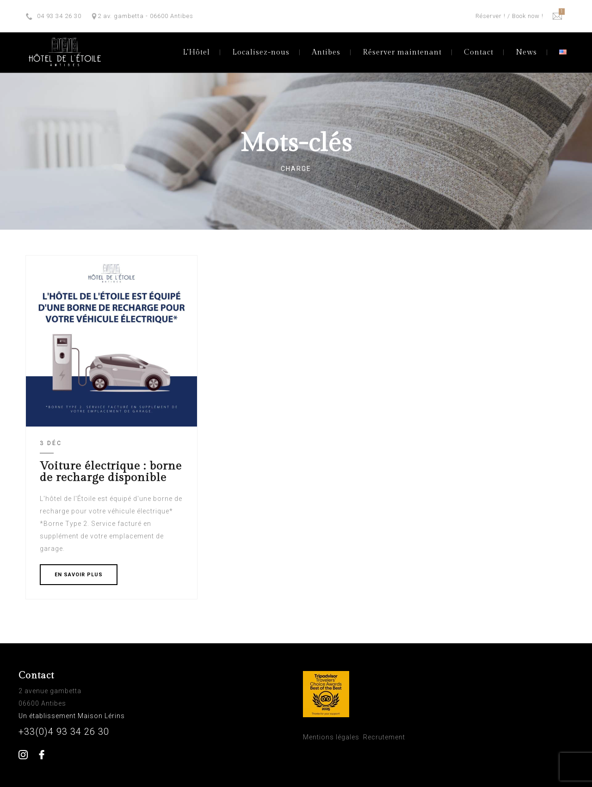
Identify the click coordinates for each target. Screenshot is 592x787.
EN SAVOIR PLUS (79, 575)
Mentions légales (331, 737)
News (526, 52)
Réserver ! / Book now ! (509, 15)
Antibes (326, 52)
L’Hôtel (196, 52)
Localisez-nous (261, 52)
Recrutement (384, 737)
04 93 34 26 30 (59, 15)
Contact (478, 52)
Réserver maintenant (402, 52)
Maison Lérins (102, 716)
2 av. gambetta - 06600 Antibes (145, 15)
